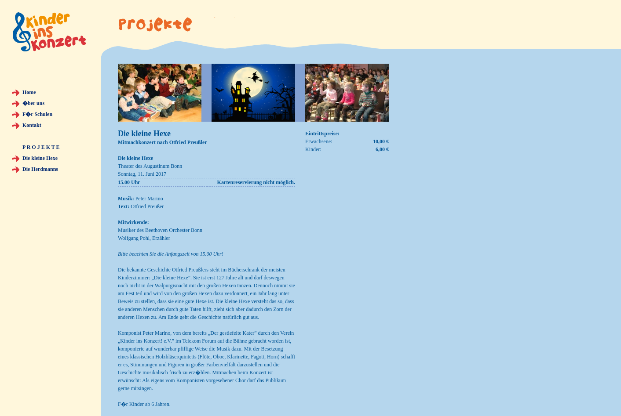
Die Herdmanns (40, 169)
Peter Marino (149, 198)
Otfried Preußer (147, 206)
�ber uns (33, 103)
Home (29, 92)
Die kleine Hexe (40, 158)
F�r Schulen (37, 114)
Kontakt (31, 125)
